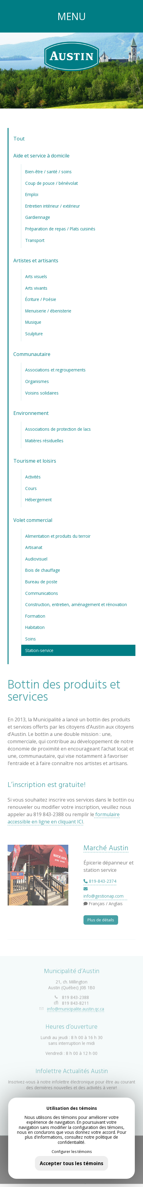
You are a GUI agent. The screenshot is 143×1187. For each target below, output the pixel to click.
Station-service (39, 650)
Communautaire (31, 354)
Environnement (31, 413)
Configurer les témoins (72, 1151)
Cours (31, 488)
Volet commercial (32, 520)
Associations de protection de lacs (58, 429)
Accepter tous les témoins (71, 1163)
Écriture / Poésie (40, 299)
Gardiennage (37, 217)
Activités (33, 477)
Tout (19, 138)
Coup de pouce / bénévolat (51, 183)
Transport (34, 240)
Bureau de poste (41, 582)
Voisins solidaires (42, 393)
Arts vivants (36, 288)
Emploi (31, 194)
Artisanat (33, 547)
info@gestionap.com (103, 893)
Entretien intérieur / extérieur (52, 206)
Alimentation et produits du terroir (57, 536)
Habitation (35, 627)
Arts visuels (36, 276)
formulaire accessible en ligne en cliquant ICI (64, 818)
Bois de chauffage (42, 570)
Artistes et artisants (35, 260)
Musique (33, 322)
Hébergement (38, 499)
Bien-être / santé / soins (48, 171)
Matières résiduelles (44, 440)
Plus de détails (100, 920)
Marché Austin (105, 848)
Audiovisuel (36, 559)
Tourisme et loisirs (34, 460)
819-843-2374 (99, 881)
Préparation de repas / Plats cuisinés (60, 229)
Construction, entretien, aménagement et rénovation (76, 604)
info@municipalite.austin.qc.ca (75, 1006)
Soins (30, 639)
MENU (71, 16)
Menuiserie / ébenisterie (48, 311)
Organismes (37, 381)
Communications (41, 593)
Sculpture (34, 333)
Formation (35, 616)
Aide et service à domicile (41, 155)
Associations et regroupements (55, 370)
